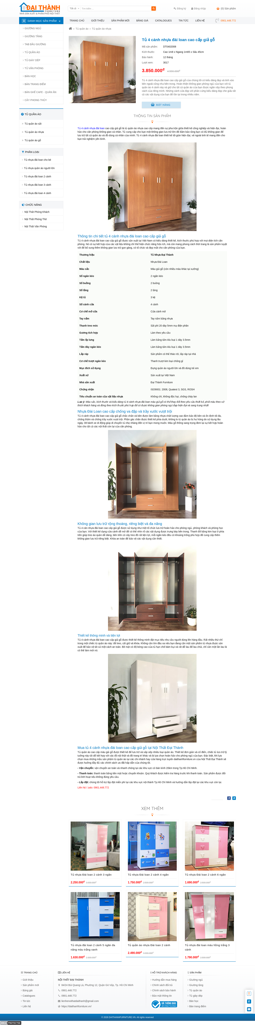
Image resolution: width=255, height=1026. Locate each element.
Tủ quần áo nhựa (101, 28)
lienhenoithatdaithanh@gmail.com (80, 1001)
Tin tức (183, 20)
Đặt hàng (161, 104)
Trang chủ (77, 20)
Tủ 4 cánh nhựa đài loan (91, 128)
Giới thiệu (97, 20)
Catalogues (163, 20)
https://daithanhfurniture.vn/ (76, 1006)
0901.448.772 (69, 990)
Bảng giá (142, 20)
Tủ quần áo (82, 28)
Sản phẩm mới (120, 20)
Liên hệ (200, 20)
